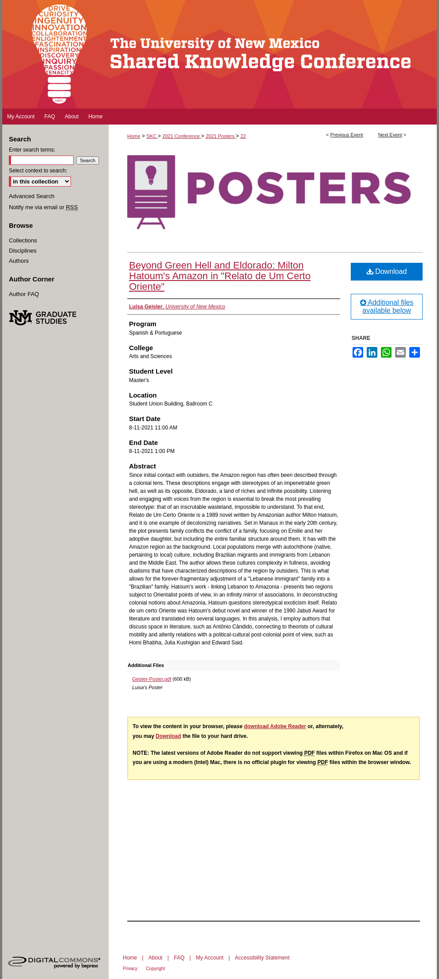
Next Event (390, 134)
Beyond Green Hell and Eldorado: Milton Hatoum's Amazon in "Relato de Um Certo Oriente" (219, 276)
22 (243, 136)
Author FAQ (24, 294)
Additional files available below (387, 306)
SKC (152, 136)
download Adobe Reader (275, 726)
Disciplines (22, 250)
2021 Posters (221, 136)
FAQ (179, 958)
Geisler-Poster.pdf (151, 679)
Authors (19, 260)
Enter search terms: (32, 150)
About (155, 958)
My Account (209, 958)
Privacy (130, 968)
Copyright (155, 968)
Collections (23, 240)
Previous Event (346, 134)
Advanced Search (32, 196)
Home (133, 136)
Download (387, 271)
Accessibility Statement (262, 958)
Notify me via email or (43, 207)
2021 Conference (181, 136)
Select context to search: (38, 171)
